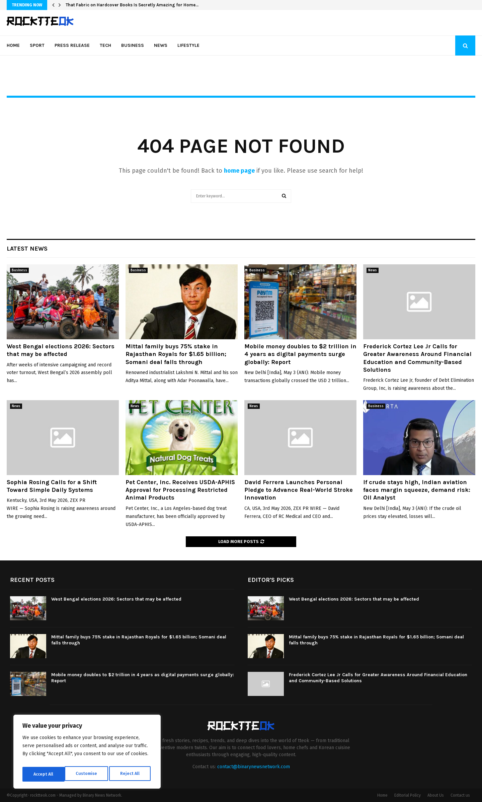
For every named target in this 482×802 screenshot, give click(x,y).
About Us (435, 795)
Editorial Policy (407, 795)
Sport (37, 45)
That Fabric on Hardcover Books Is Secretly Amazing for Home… (132, 4)
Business (132, 45)
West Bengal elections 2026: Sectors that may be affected (60, 350)
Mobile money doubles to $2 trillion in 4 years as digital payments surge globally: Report (300, 354)
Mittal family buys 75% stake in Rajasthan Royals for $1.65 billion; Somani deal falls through (176, 354)
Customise (43, 774)
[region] (87, 753)
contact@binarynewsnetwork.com (253, 767)
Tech (105, 45)
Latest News (27, 248)
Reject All (87, 774)
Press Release (72, 45)
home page (239, 170)
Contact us (460, 795)
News (160, 45)
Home (13, 45)
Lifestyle (188, 45)
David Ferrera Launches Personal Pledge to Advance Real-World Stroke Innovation (298, 490)
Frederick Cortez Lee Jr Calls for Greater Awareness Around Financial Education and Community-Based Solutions (417, 358)
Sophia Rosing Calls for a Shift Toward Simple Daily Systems (52, 486)
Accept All (131, 774)
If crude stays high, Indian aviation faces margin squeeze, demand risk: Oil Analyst (416, 490)
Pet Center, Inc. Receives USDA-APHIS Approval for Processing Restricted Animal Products (180, 490)
